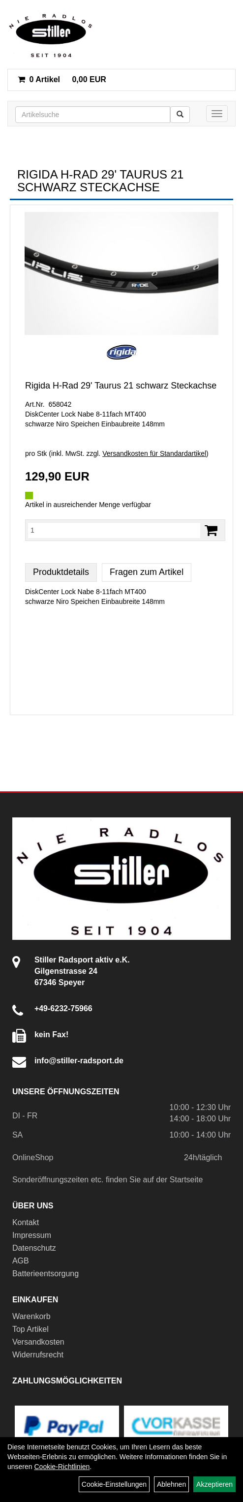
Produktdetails (61, 572)
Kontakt (25, 1222)
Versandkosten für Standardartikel (154, 453)
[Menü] (217, 113)
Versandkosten (38, 1342)
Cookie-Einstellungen (114, 1484)
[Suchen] (180, 114)
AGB (20, 1261)
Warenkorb (31, 1316)
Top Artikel (30, 1329)
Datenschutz (34, 1248)
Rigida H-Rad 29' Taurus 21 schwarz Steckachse (120, 386)
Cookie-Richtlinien (62, 1467)
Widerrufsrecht (37, 1355)
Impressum (31, 1235)
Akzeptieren (214, 1484)
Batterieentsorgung (45, 1273)
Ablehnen (171, 1484)
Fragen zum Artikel (146, 572)
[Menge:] (114, 530)
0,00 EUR (62, 79)
